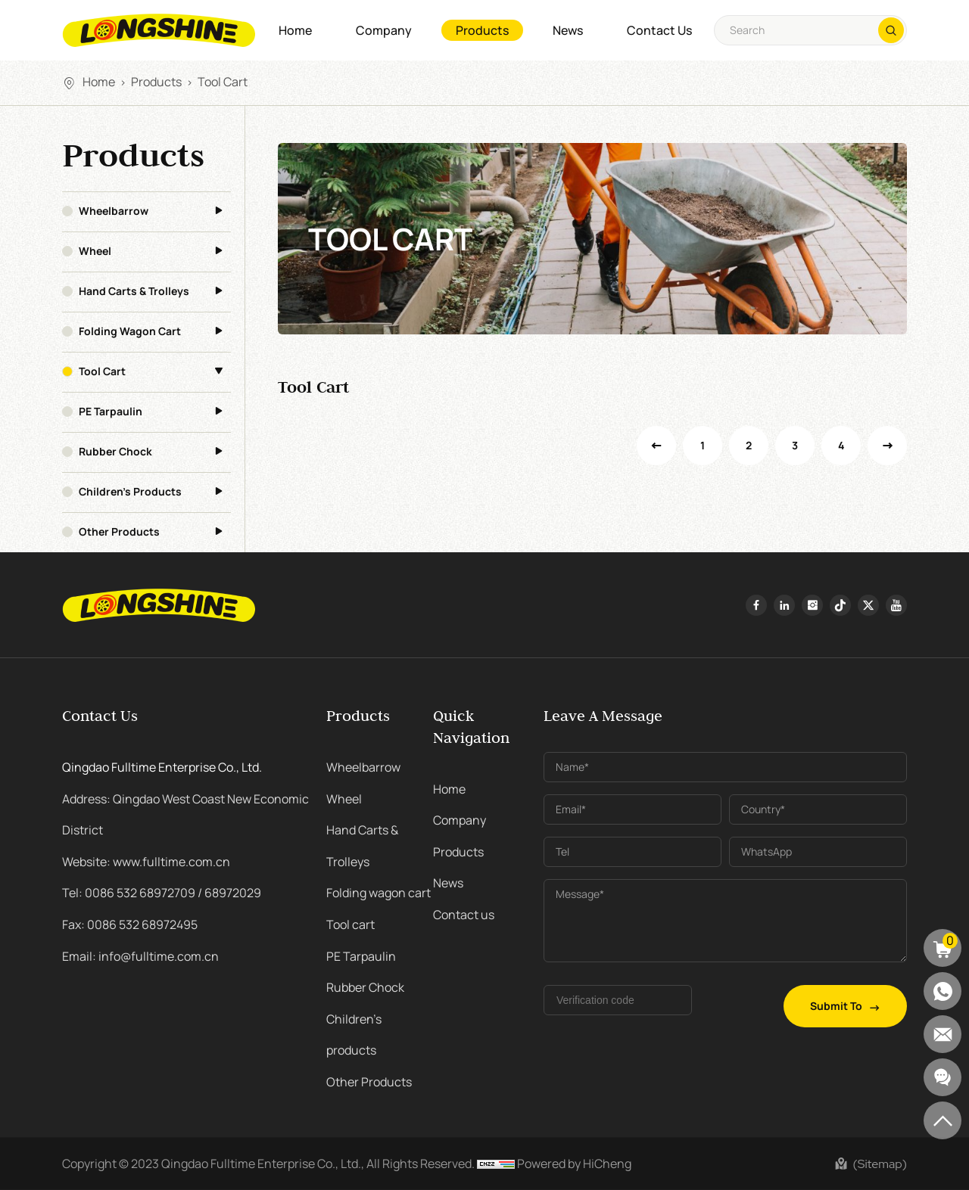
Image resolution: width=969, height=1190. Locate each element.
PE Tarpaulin (110, 411)
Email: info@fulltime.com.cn (140, 956)
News (568, 30)
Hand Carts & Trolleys (134, 291)
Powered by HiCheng (574, 1163)
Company (384, 30)
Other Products (119, 532)
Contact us (659, 30)
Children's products (130, 491)
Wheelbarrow (113, 211)
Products (482, 30)
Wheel (95, 251)
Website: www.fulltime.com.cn (146, 861)
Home (295, 30)
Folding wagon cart (130, 331)
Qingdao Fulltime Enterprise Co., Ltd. (162, 767)
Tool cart (223, 81)
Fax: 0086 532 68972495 (130, 924)
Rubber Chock (115, 451)
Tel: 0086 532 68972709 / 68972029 (161, 892)
